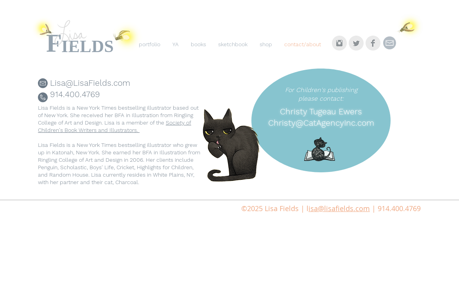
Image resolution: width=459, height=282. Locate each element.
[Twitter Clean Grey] (356, 43)
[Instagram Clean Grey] (339, 43)
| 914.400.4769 (395, 208)
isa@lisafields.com (339, 208)
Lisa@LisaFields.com (90, 83)
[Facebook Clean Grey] (373, 43)
